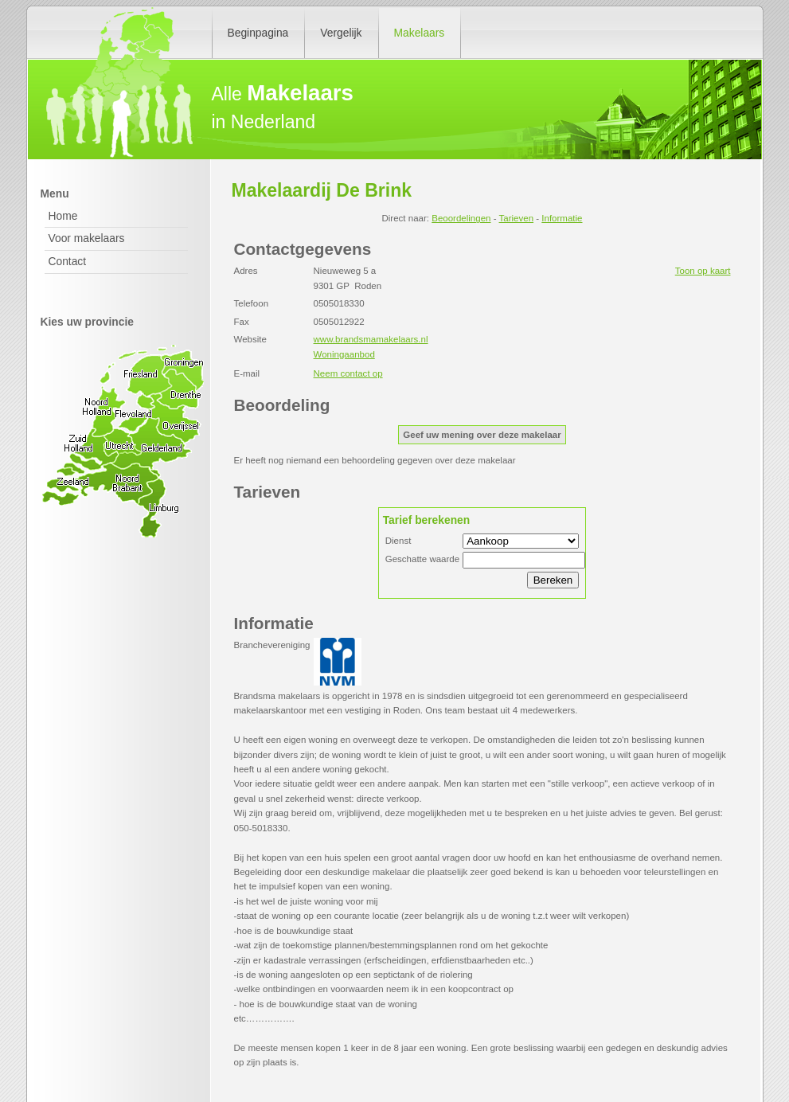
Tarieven (516, 218)
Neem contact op (348, 373)
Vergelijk (340, 32)
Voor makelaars (87, 238)
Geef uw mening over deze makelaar (482, 435)
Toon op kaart (703, 271)
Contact (68, 261)
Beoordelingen (461, 218)
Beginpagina (258, 32)
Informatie (561, 218)
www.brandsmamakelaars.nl (371, 339)
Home (63, 215)
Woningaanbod (344, 354)
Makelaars (419, 32)
